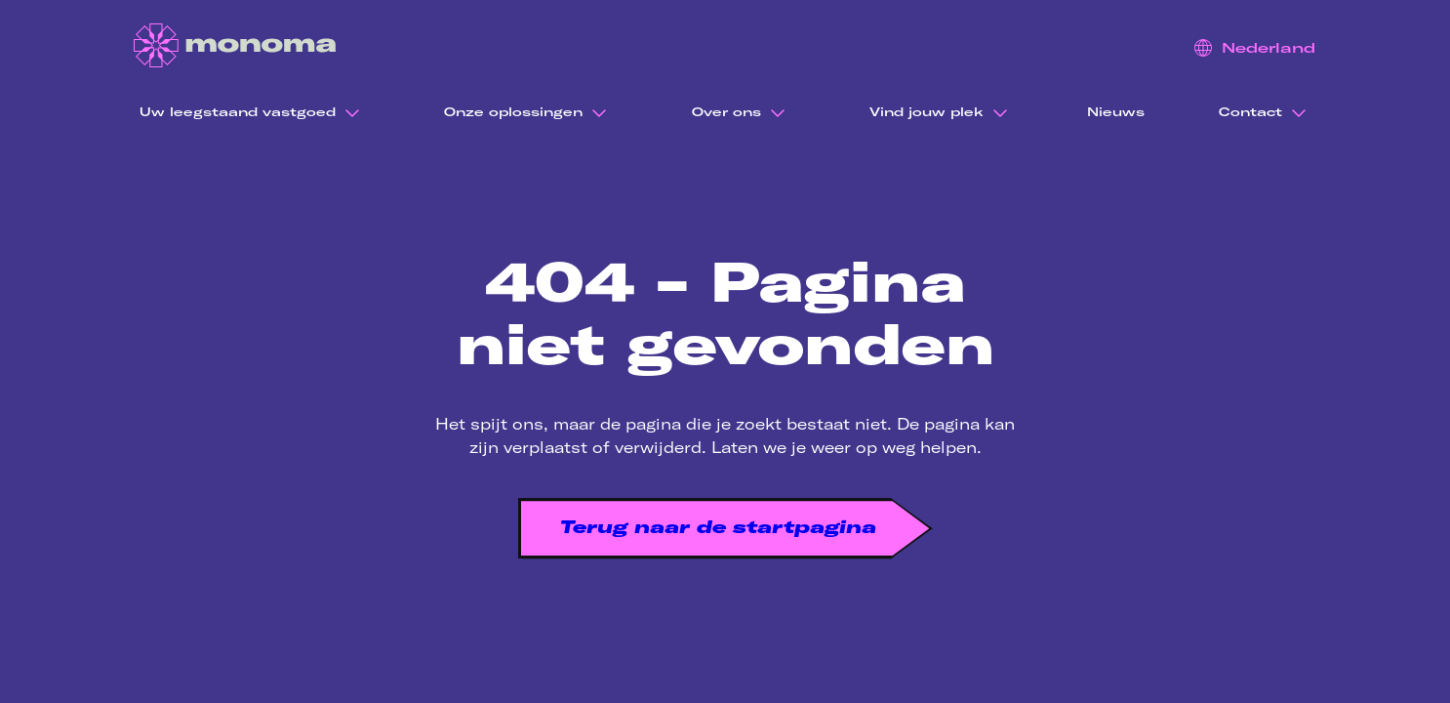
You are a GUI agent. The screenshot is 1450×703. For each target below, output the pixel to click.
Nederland (1254, 48)
